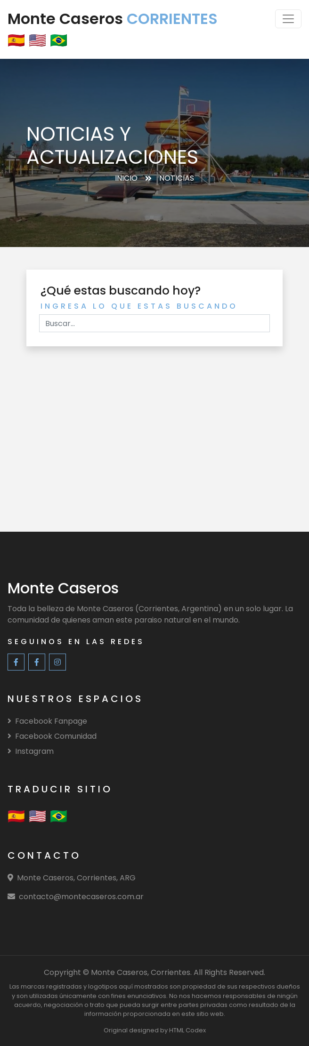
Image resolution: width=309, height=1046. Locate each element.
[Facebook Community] (36, 662)
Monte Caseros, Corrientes (140, 972)
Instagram (31, 751)
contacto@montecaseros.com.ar (81, 896)
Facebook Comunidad (52, 736)
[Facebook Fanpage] (16, 662)
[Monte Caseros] (63, 590)
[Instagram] (57, 662)
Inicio (126, 178)
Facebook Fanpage (47, 721)
